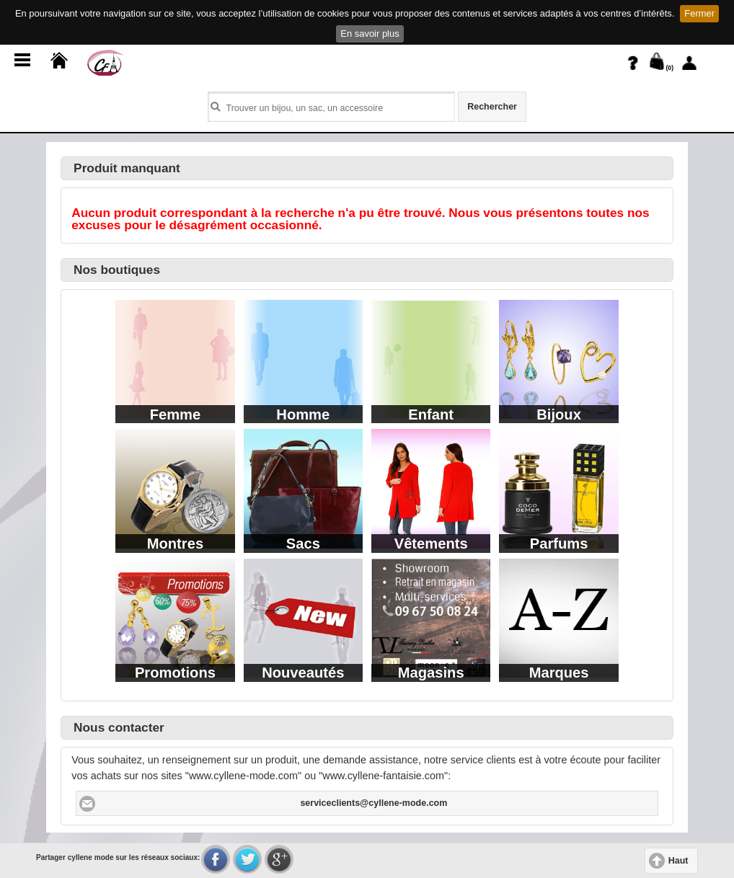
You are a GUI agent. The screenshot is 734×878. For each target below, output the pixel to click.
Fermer (699, 13)
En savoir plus (369, 33)
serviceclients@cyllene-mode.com (373, 803)
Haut (678, 861)
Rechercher (492, 107)
